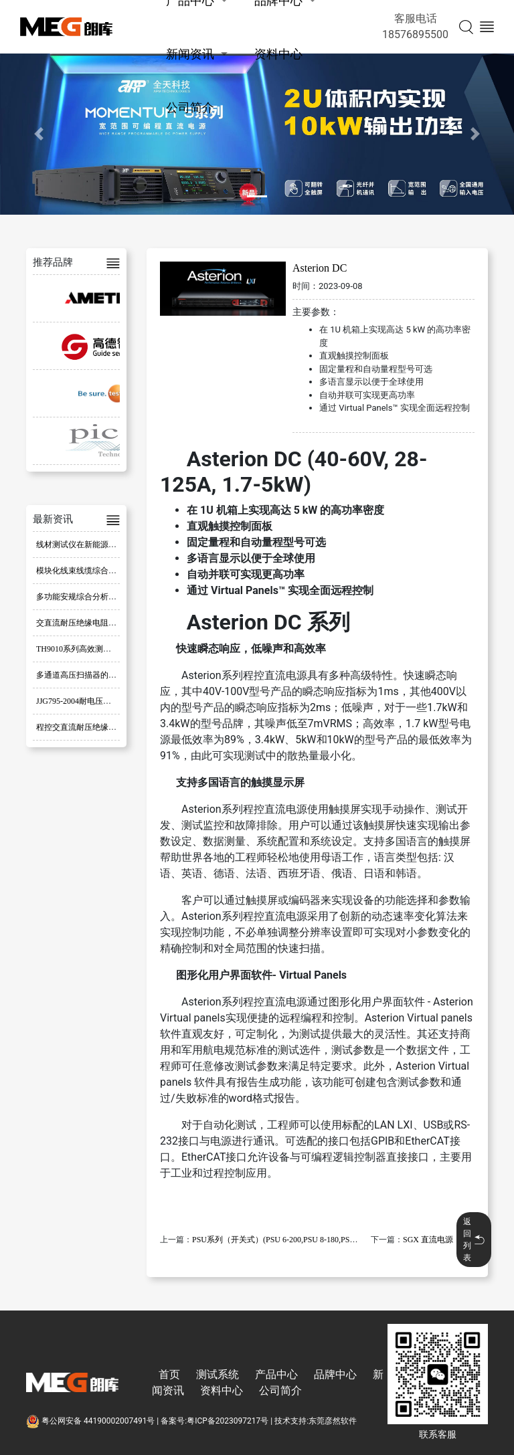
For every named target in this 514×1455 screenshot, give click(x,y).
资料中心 (278, 54)
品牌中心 (335, 1374)
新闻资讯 (190, 54)
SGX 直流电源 (428, 1239)
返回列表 (474, 1239)
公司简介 (190, 107)
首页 (169, 1374)
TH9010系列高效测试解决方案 (89, 649)
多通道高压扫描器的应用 (80, 675)
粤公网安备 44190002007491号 (91, 1421)
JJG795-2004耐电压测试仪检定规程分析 (105, 701)
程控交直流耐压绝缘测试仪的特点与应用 (108, 727)
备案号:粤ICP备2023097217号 (214, 1421)
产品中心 (276, 1374)
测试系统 (217, 1374)
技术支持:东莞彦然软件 (315, 1421)
